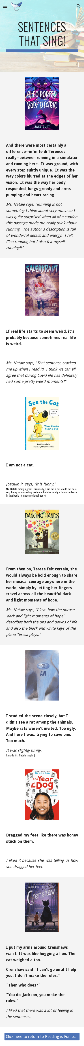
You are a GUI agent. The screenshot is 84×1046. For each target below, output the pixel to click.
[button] (5, 6)
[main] (42, 36)
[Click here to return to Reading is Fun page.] (42, 1036)
